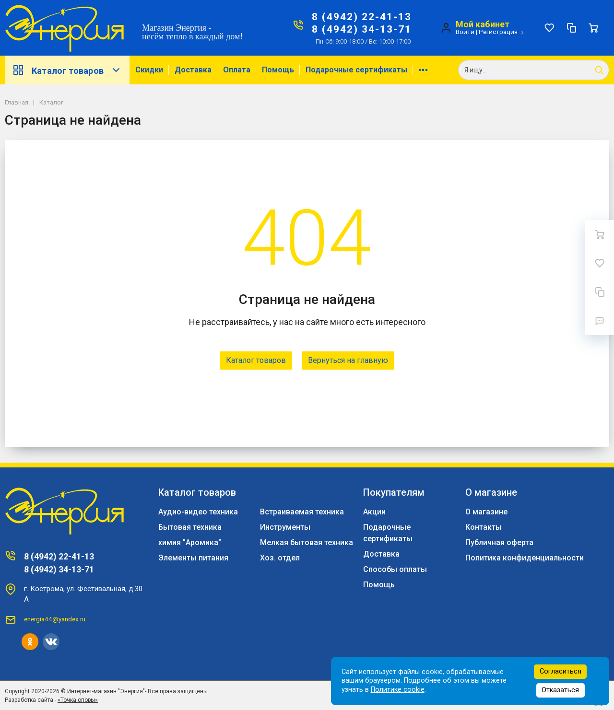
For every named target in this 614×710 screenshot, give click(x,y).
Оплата (236, 69)
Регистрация (498, 31)
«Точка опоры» (78, 700)
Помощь (278, 69)
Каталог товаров (67, 70)
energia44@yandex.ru (54, 619)
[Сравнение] (571, 28)
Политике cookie (398, 690)
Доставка (193, 69)
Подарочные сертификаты (356, 69)
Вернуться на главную (348, 360)
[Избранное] (549, 28)
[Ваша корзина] (593, 28)
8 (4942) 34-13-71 (362, 29)
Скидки (149, 69)
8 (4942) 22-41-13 (362, 17)
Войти (465, 31)
